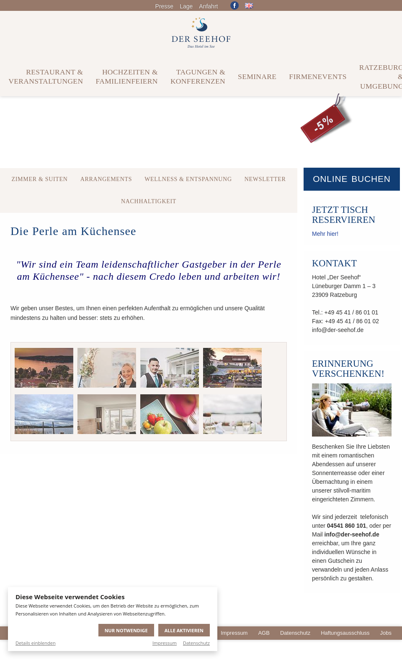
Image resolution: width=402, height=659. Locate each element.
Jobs (386, 633)
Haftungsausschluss (345, 633)
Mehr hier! (325, 233)
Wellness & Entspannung (188, 179)
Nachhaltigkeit (148, 201)
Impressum (164, 643)
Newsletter (265, 179)
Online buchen (352, 179)
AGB (263, 633)
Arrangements (106, 179)
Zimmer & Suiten (39, 179)
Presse (164, 6)
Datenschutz (196, 643)
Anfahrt (208, 6)
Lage (186, 6)
